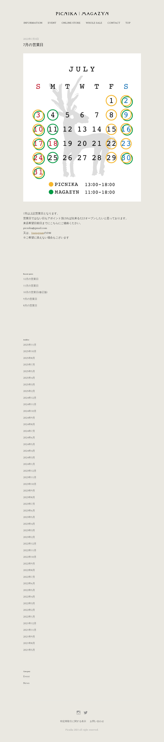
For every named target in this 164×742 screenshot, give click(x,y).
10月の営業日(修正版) (35, 292)
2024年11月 (29, 404)
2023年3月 (29, 530)
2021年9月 (29, 637)
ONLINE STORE (71, 23)
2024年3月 (29, 458)
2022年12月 (29, 544)
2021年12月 (29, 623)
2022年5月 (29, 590)
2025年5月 (29, 371)
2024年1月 (29, 464)
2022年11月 (29, 550)
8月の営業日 (30, 305)
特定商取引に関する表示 (73, 721)
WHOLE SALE (94, 23)
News (26, 683)
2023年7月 (29, 504)
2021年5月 (29, 650)
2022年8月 (29, 570)
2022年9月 (29, 564)
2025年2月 (29, 391)
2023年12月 (29, 471)
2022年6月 (29, 583)
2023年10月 (29, 484)
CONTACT (113, 23)
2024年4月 (29, 451)
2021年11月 (29, 630)
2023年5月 (29, 517)
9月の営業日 (30, 299)
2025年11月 (29, 345)
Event (26, 676)
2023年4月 (29, 524)
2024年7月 (29, 431)
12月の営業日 (31, 279)
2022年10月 (29, 557)
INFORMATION (32, 23)
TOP (128, 23)
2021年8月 (29, 643)
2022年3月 (29, 603)
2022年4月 (29, 597)
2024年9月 (29, 418)
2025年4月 (29, 378)
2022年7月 (29, 577)
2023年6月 (29, 511)
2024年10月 (29, 411)
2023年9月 (29, 491)
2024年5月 (29, 444)
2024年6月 (29, 438)
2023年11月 (29, 477)
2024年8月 (29, 424)
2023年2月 (29, 537)
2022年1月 (29, 617)
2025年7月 (29, 365)
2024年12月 (29, 398)
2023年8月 (29, 497)
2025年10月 (29, 351)
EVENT (52, 23)
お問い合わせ (97, 721)
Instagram (37, 233)
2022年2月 (29, 610)
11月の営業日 (31, 286)
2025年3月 (29, 385)
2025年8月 (29, 358)
